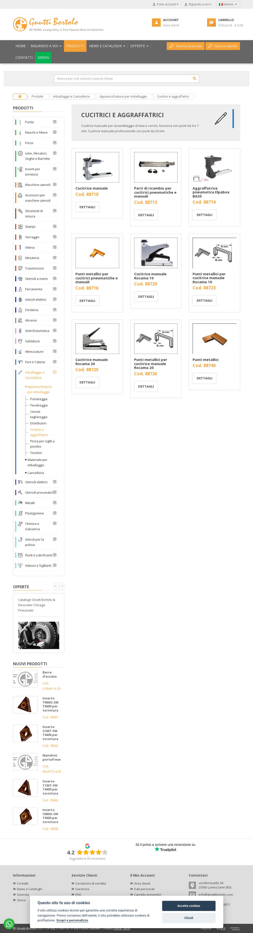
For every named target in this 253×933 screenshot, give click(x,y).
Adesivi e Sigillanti (38, 565)
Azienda (23, 894)
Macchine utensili (38, 185)
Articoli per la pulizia (34, 542)
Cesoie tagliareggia (38, 414)
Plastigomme (34, 513)
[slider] (92, 852)
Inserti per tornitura (32, 171)
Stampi (30, 226)
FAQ (78, 894)
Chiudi (188, 918)
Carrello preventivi (147, 894)
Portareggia (38, 399)
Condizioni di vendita (90, 883)
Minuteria (32, 258)
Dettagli (87, 207)
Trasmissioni (34, 268)
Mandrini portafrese (52, 757)
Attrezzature (34, 351)
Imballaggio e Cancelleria (34, 375)
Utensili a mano (36, 278)
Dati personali (144, 889)
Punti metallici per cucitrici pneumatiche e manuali (96, 277)
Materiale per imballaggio (37, 462)
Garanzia (82, 889)
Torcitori (36, 453)
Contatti (22, 883)
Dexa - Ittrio (122, 928)
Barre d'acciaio (50, 674)
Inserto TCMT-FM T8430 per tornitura (50, 787)
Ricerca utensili (222, 46)
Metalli (30, 503)
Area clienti (142, 883)
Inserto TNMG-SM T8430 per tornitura (50, 704)
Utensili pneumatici (39, 492)
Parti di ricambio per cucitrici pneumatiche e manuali (155, 192)
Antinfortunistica (37, 331)
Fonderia (31, 310)
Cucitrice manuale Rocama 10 (150, 275)
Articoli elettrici (35, 299)
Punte (29, 122)
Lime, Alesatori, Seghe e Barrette (37, 156)
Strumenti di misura (34, 213)
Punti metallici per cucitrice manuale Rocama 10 (209, 277)
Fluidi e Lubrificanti (38, 555)
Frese (29, 143)
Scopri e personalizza (72, 920)
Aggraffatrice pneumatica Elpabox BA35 (211, 192)
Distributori (38, 423)
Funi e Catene (35, 362)
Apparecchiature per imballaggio (40, 389)
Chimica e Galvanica (32, 526)
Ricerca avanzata (186, 46)
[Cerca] (194, 78)
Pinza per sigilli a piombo (42, 444)
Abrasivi (31, 320)
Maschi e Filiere (36, 132)
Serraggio (32, 237)
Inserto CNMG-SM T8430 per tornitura (50, 816)
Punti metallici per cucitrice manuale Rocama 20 (150, 363)
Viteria (30, 247)
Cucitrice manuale (91, 188)
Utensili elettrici (36, 482)
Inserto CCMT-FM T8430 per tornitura (50, 733)
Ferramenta (33, 289)
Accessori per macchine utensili (38, 198)
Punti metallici (205, 359)
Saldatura (32, 341)
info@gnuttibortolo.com (216, 894)
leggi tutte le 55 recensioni (87, 859)
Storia (21, 900)
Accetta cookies (188, 906)
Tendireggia (39, 405)
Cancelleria (36, 473)
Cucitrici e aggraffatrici (39, 432)
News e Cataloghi (29, 889)
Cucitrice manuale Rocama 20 (91, 361)
